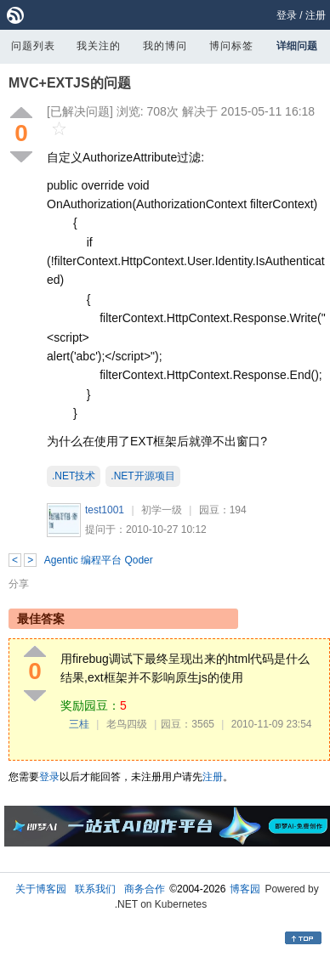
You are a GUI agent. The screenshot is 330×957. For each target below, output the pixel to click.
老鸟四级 (126, 724)
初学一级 (161, 510)
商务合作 (144, 889)
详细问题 (296, 46)
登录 (286, 15)
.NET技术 (73, 476)
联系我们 (95, 889)
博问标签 (231, 46)
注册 (315, 15)
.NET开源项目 (142, 476)
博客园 (245, 889)
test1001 (104, 510)
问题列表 (33, 46)
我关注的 (99, 46)
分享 (19, 584)
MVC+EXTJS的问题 (70, 83)
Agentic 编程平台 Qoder (98, 560)
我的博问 (165, 46)
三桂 (79, 724)
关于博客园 (40, 889)
